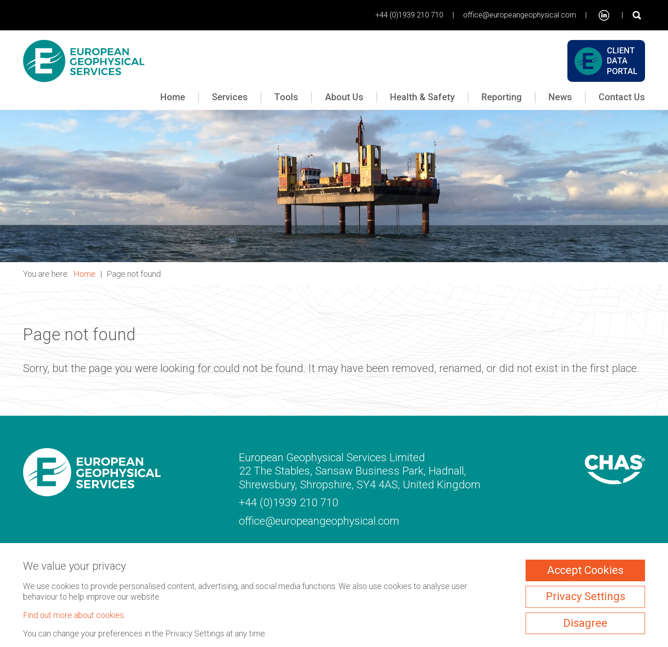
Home (172, 97)
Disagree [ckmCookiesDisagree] (585, 623)
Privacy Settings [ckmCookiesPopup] (585, 596)
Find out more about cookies (73, 615)
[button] (334, 186)
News (560, 97)
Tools (286, 97)
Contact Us (622, 97)
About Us (344, 97)
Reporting (501, 97)
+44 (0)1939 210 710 (409, 15)
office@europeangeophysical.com (519, 15)
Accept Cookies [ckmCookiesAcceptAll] (585, 570)
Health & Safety (422, 97)
